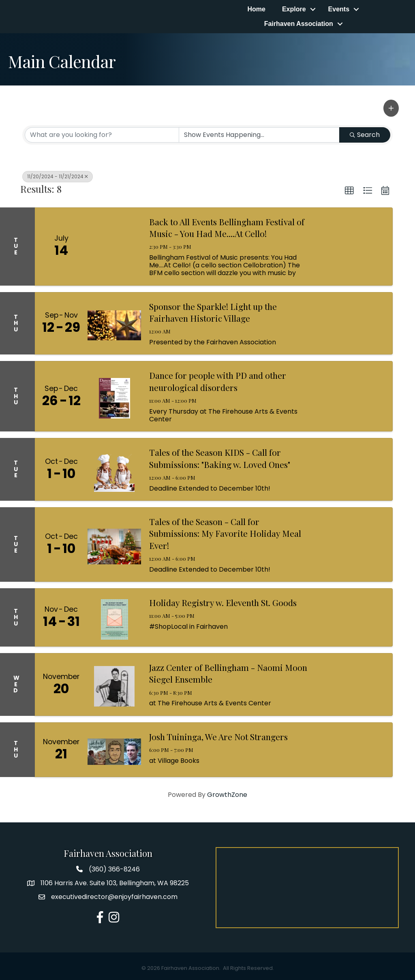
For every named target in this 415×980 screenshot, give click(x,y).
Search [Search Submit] (365, 134)
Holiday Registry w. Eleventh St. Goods (223, 602)
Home (256, 9)
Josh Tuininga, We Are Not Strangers (218, 736)
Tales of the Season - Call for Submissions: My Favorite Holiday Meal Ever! (225, 533)
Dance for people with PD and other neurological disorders (217, 381)
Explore (294, 9)
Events (338, 9)
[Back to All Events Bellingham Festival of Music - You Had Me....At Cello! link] (114, 246)
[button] (391, 108)
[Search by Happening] (259, 135)
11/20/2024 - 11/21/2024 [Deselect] (57, 176)
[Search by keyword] (102, 135)
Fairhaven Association (298, 23)
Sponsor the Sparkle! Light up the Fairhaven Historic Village (213, 312)
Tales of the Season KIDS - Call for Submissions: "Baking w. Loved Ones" (219, 458)
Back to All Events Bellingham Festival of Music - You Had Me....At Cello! (226, 227)
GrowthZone (227, 794)
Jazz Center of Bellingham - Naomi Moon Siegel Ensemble (228, 673)
